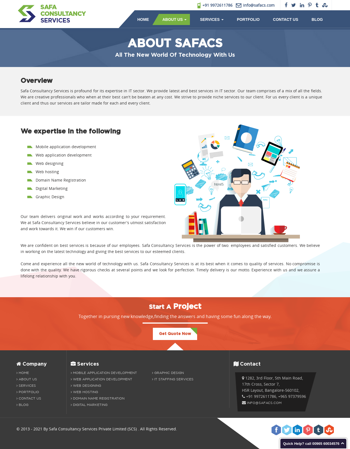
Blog (317, 19)
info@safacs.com (264, 403)
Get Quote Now (175, 334)
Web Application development (101, 379)
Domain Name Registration (97, 398)
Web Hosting (84, 392)
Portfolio (248, 19)
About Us (174, 19)
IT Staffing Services (173, 379)
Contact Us (285, 19)
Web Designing (86, 385)
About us (26, 379)
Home (143, 19)
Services (211, 19)
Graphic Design (168, 372)
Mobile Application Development (104, 372)
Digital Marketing (89, 404)
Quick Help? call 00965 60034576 (311, 443)
